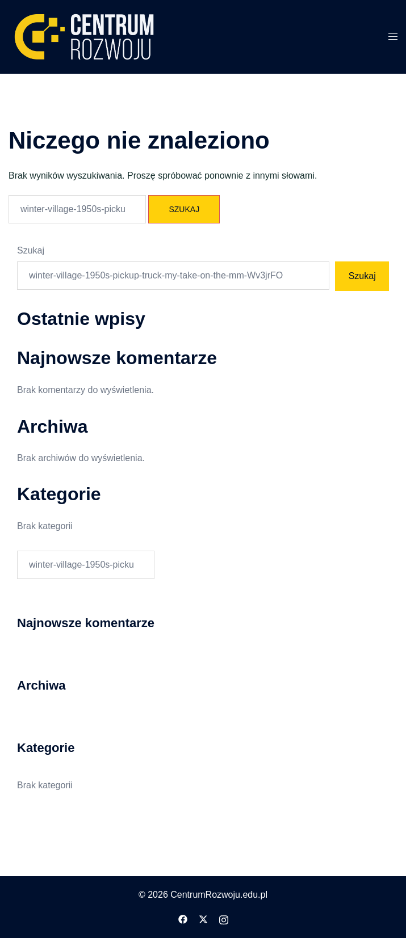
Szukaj (30, 250)
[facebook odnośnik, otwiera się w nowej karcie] (182, 918)
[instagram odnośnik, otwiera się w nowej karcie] (223, 918)
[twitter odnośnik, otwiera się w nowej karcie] (203, 918)
